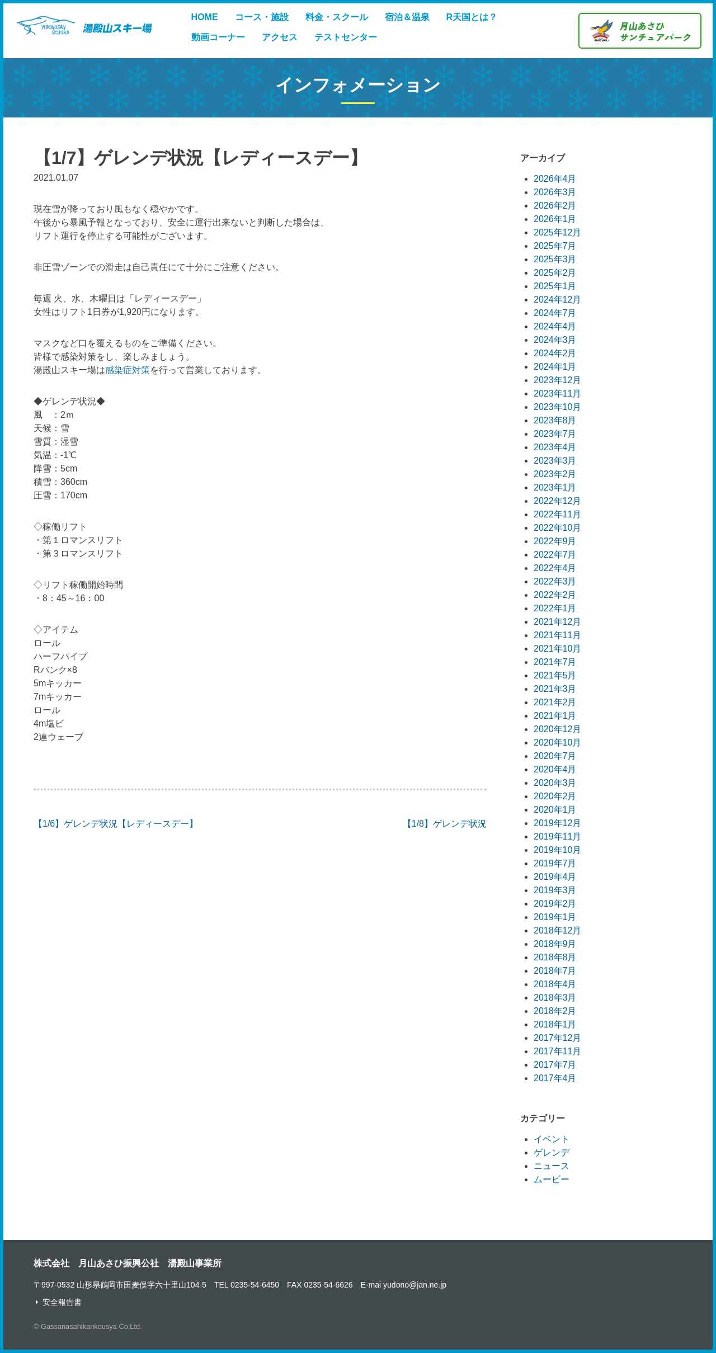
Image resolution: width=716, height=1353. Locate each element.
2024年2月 (555, 353)
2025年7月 (555, 246)
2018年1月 (555, 1024)
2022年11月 (557, 514)
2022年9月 (555, 541)
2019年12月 (557, 823)
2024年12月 (557, 299)
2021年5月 (555, 675)
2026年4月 (555, 178)
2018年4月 (555, 984)
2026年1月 (555, 219)
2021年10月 (557, 648)
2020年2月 (555, 796)
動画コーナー (218, 37)
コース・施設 (262, 17)
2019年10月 (557, 850)
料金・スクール (336, 17)
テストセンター (345, 37)
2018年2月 (555, 1011)
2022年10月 (557, 527)
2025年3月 (555, 259)
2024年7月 (555, 313)
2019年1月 (555, 917)
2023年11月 (557, 393)
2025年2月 (555, 272)
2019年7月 (555, 863)
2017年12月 (557, 1038)
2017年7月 (555, 1064)
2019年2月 (555, 903)
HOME (204, 17)
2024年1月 (555, 366)
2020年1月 (555, 809)
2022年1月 (555, 608)
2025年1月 (555, 286)
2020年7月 (555, 756)
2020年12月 (557, 729)
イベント (551, 1139)
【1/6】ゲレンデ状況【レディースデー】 (116, 823)
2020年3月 (555, 783)
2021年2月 (555, 702)
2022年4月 (555, 568)
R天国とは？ (472, 17)
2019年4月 (555, 876)
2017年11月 (557, 1051)
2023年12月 (557, 380)
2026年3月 (555, 192)
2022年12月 (557, 501)
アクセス (280, 37)
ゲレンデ (551, 1152)
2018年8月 (555, 957)
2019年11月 (557, 836)
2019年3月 (555, 890)
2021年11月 (557, 635)
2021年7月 (555, 662)
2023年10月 (557, 407)
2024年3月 (555, 340)
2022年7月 (555, 554)
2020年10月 (557, 742)
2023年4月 (555, 447)
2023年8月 (555, 420)
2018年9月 (555, 944)
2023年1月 (555, 487)
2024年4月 (555, 326)
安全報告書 (62, 1302)
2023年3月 (555, 460)
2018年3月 (555, 997)
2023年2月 (555, 474)
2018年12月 (557, 930)
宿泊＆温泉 (407, 17)
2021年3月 (555, 689)
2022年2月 (555, 595)
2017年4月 (555, 1078)
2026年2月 (555, 205)
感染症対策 (127, 370)
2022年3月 (555, 581)
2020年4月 (555, 769)
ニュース (551, 1166)
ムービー (551, 1179)
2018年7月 (555, 970)
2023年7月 (555, 434)
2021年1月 (555, 715)
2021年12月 (557, 621)
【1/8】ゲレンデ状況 (445, 823)
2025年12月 (557, 232)
